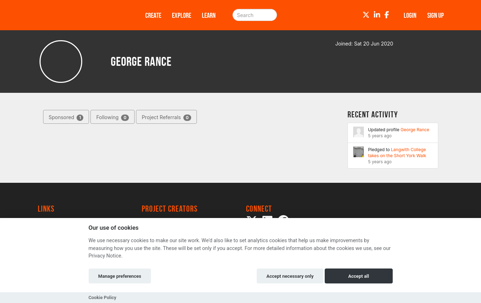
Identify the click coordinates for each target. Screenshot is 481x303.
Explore (181, 15)
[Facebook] (386, 15)
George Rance (415, 129)
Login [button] (410, 15)
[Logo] (82, 15)
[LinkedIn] (377, 15)
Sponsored (66, 117)
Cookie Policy (102, 297)
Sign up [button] (435, 15)
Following (112, 117)
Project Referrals (166, 117)
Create (153, 15)
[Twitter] (366, 15)
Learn (209, 15)
